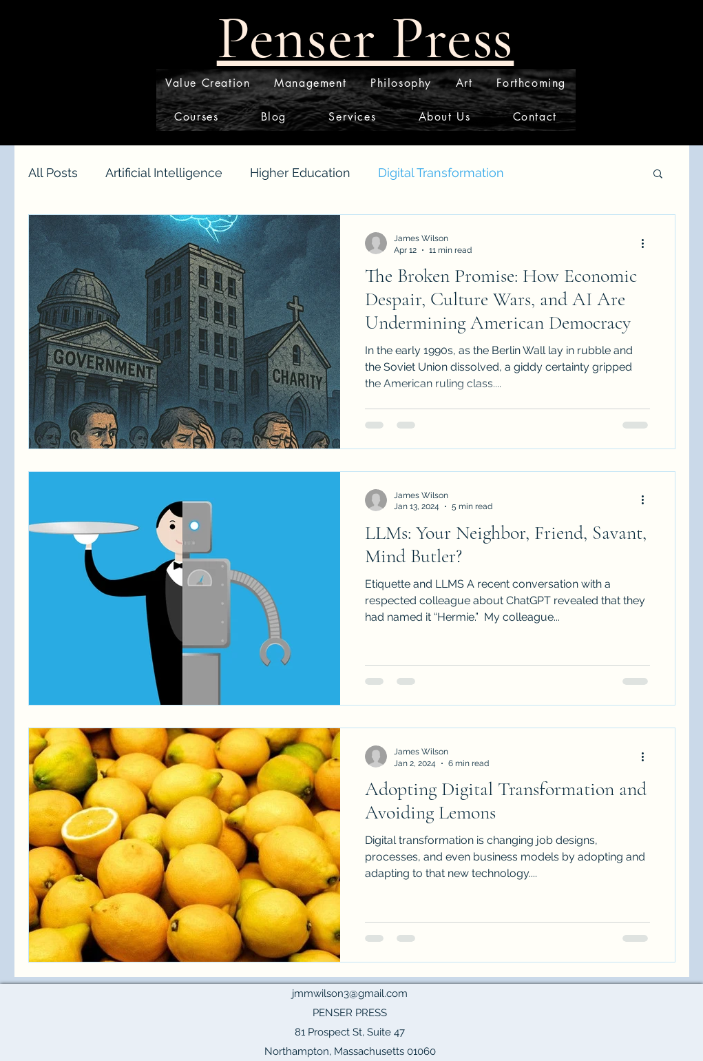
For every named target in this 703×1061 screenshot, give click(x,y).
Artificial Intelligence (163, 172)
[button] (657, 174)
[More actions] (648, 243)
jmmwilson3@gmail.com (350, 993)
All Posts (53, 172)
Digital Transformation (441, 172)
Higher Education (300, 172)
